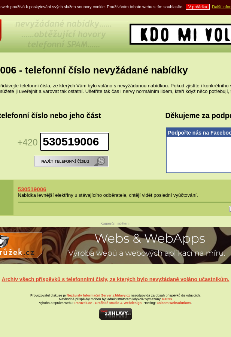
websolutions (174, 303)
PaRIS (167, 299)
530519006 (32, 189)
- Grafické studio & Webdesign (108, 303)
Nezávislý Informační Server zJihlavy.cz (98, 295)
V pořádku (197, 6)
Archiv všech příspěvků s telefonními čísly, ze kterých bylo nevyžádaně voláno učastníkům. (115, 279)
